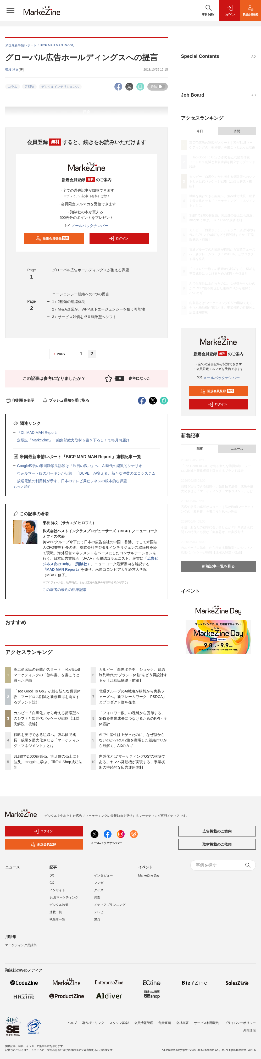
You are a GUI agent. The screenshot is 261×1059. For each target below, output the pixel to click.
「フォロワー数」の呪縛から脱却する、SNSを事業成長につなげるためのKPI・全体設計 (133, 718)
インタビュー (103, 875)
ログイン (118, 238)
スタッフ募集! (119, 1023)
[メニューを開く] (10, 10)
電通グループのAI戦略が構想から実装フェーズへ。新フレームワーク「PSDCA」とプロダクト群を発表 (132, 696)
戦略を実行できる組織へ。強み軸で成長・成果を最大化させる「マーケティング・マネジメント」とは (47, 740)
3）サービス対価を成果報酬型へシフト (84, 317)
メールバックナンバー (86, 226)
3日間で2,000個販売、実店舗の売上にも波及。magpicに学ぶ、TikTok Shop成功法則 (48, 761)
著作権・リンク (93, 1023)
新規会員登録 (53, 238)
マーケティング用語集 (21, 945)
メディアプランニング (109, 905)
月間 (237, 131)
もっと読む (22, 486)
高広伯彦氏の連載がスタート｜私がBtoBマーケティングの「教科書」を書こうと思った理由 (47, 675)
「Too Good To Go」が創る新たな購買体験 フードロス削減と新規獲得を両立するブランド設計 (47, 696)
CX (51, 883)
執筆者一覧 (57, 919)
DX (51, 875)
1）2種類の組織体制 (69, 302)
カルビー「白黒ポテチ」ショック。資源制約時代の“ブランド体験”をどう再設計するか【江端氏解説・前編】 (133, 675)
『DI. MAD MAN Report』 (38, 432)
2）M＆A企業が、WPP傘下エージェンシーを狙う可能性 (98, 309)
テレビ (98, 912)
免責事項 (164, 1023)
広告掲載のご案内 (217, 831)
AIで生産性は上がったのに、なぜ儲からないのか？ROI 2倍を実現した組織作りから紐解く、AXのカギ (133, 740)
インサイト (57, 890)
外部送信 (249, 1030)
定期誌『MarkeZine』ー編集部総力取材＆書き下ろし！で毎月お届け (73, 440)
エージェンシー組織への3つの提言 (80, 294)
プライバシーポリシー (240, 1023)
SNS (97, 919)
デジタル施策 (58, 905)
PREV (58, 354)
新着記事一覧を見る (218, 566)
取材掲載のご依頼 (217, 844)
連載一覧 (55, 912)
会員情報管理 (143, 1023)
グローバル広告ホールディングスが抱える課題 (90, 270)
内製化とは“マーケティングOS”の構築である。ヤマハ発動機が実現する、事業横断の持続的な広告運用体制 (132, 761)
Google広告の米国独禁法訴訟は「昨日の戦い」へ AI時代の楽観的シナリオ (79, 466)
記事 (200, 449)
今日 (200, 131)
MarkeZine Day (148, 875)
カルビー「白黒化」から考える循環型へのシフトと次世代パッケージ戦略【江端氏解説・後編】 (47, 718)
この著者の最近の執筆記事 (65, 589)
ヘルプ (72, 1023)
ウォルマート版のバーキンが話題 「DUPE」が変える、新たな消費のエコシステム (86, 473)
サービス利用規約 (206, 1023)
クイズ (98, 890)
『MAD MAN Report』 (62, 569)
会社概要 (182, 1023)
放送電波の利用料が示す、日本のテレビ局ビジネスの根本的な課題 (72, 481)
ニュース (237, 449)
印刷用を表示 (19, 400)
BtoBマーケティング (63, 897)
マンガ (98, 883)
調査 (97, 897)
